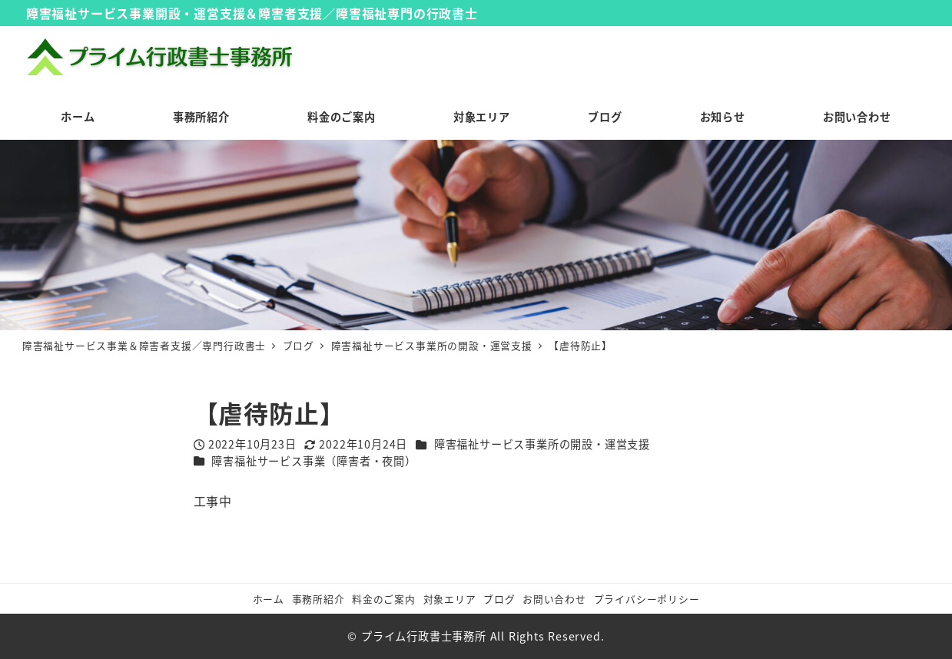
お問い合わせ (554, 598)
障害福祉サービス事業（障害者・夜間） (313, 461)
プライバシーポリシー (647, 598)
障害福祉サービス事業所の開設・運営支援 (542, 444)
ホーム (268, 598)
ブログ (499, 598)
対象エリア (449, 598)
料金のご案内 (384, 598)
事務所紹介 (318, 598)
